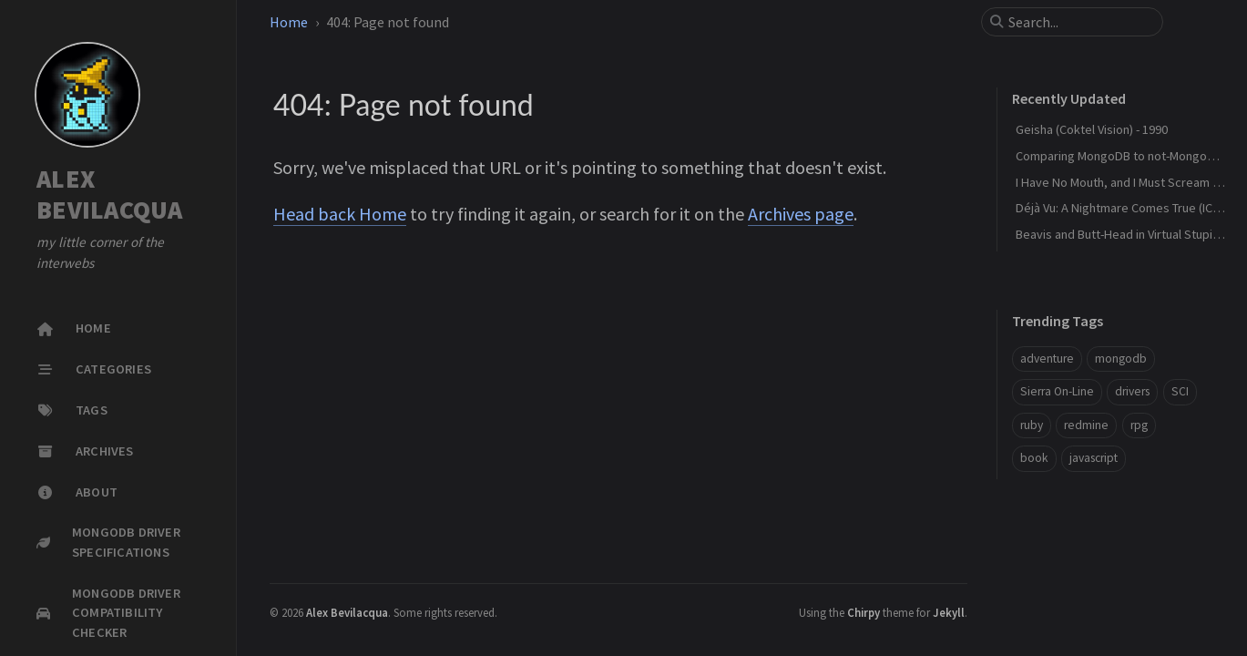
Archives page (800, 213)
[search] (1079, 22)
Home (289, 22)
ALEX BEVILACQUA (109, 194)
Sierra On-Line (1057, 391)
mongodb (1121, 358)
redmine (1086, 425)
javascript (1093, 458)
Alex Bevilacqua (347, 612)
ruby (1031, 425)
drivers (1132, 391)
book (1034, 458)
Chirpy (863, 612)
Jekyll (949, 612)
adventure (1047, 358)
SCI (1180, 391)
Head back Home (339, 213)
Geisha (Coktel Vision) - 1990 (1092, 129)
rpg (1139, 425)
